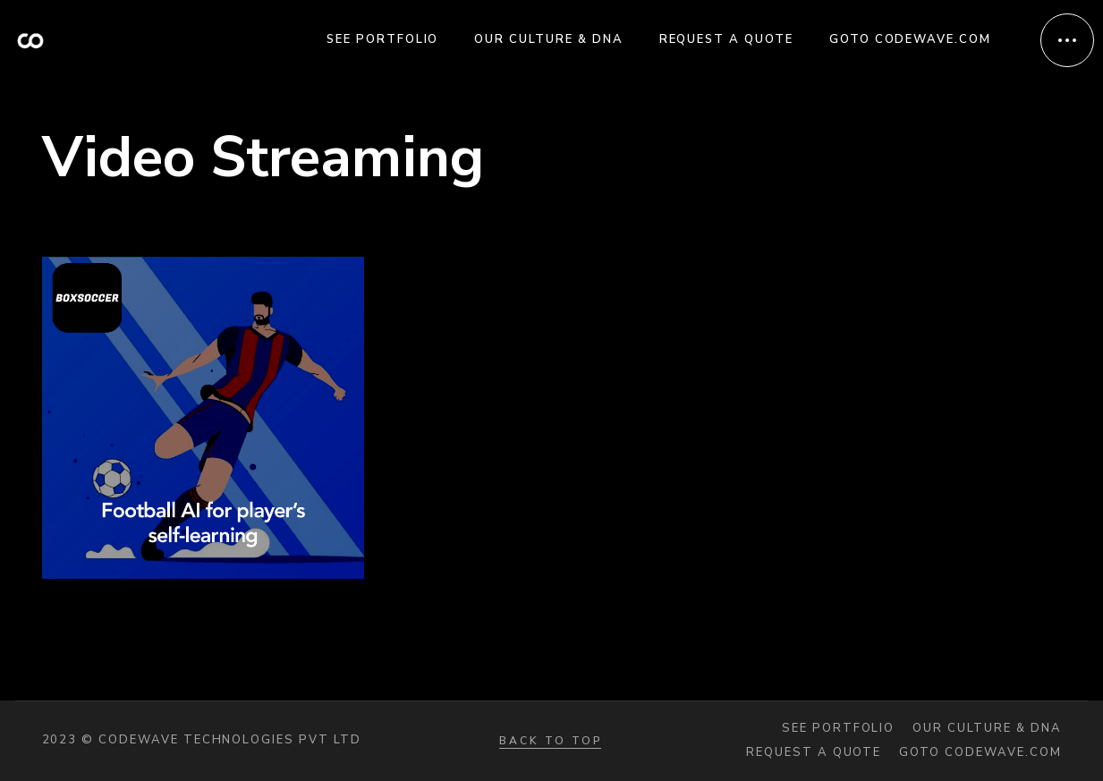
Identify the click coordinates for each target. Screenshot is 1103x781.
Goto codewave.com (980, 752)
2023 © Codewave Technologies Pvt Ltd (201, 740)
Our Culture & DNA (986, 728)
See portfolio (838, 728)
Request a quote (813, 752)
